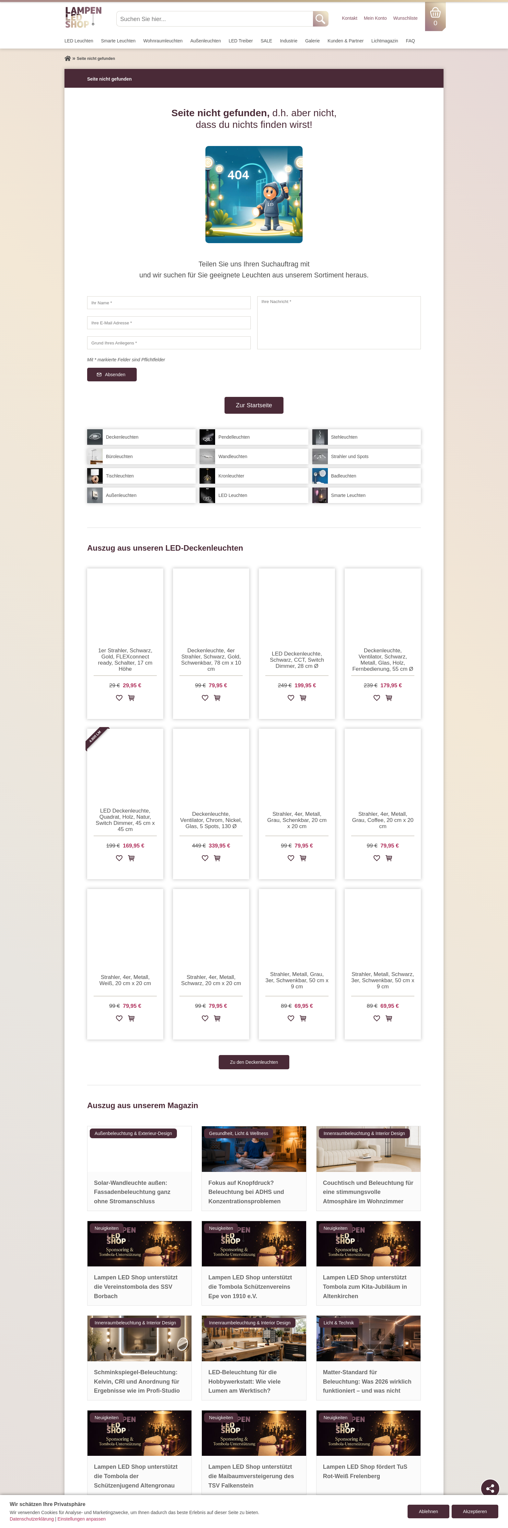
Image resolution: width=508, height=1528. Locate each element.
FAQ (410, 40)
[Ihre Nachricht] (339, 322)
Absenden (115, 374)
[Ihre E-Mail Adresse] (169, 322)
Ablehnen (428, 1511)
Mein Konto (375, 18)
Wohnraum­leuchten (162, 40)
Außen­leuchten (205, 40)
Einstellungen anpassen (82, 1519)
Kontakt (349, 18)
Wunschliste (405, 18)
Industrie (288, 40)
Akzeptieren (475, 1511)
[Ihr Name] (169, 302)
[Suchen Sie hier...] (215, 19)
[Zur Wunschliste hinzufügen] (119, 699)
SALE (266, 40)
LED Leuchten (78, 40)
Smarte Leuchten (118, 40)
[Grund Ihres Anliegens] (169, 342)
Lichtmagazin (384, 40)
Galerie (312, 40)
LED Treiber (241, 40)
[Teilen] (490, 1488)
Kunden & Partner (346, 40)
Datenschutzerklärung (32, 1519)
